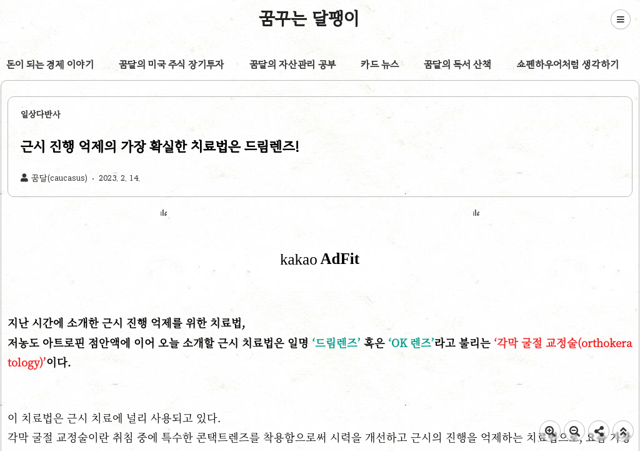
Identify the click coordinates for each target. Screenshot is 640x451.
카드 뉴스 (380, 64)
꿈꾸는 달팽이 (309, 18)
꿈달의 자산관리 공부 (292, 64)
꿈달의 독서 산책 (458, 64)
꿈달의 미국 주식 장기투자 (171, 64)
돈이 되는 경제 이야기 (50, 64)
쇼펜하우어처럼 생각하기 (568, 64)
